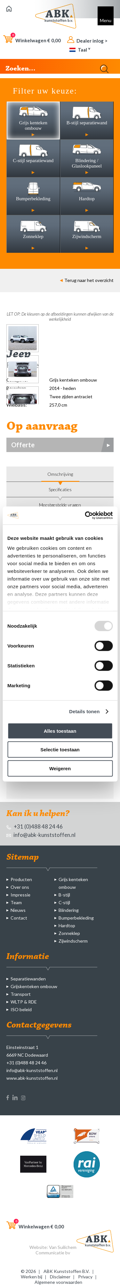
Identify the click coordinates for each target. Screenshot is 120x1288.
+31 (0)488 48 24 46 (34, 826)
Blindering (69, 910)
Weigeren (60, 768)
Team (16, 902)
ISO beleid (21, 1009)
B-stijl (64, 894)
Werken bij (31, 1276)
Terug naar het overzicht (87, 280)
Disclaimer (60, 1276)
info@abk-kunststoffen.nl (41, 834)
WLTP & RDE (24, 1001)
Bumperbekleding (76, 918)
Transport (21, 994)
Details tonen (84, 711)
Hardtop (67, 925)
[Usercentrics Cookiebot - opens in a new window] (85, 515)
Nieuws (18, 910)
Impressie (20, 894)
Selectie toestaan (60, 749)
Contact (19, 918)
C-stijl (64, 902)
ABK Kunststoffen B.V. (67, 1271)
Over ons (20, 887)
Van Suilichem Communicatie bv (56, 1249)
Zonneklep (69, 933)
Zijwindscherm (73, 941)
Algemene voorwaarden (58, 1282)
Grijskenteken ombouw (34, 986)
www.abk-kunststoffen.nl (32, 1078)
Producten (21, 879)
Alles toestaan (60, 730)
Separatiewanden (28, 978)
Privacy (85, 1276)
